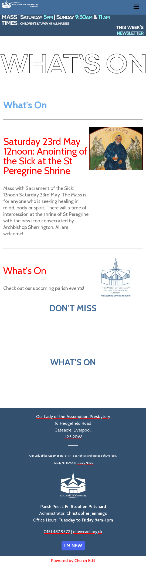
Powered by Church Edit (73, 560)
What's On (24, 270)
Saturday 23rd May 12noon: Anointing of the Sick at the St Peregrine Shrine (45, 155)
